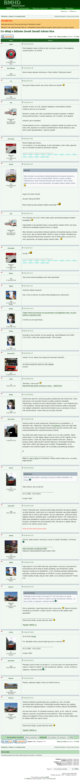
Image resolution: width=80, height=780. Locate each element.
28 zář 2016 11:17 (27, 353)
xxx (11, 81)
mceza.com (52, 778)
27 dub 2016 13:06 (27, 419)
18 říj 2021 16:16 (27, 213)
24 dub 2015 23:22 (27, 697)
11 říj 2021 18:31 (27, 248)
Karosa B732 (10, 353)
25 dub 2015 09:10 (27, 660)
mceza (39, 778)
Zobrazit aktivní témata (73, 16)
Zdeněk (11, 535)
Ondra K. (11, 587)
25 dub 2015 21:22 (27, 535)
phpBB (47, 777)
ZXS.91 (11, 468)
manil (11, 44)
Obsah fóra (4, 16)
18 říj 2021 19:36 (27, 164)
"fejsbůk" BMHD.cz (29, 625)
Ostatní (11, 16)
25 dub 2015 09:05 (27, 678)
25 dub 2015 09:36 (27, 632)
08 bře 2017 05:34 (27, 331)
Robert (11, 273)
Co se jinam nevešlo (19, 16)
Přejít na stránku (61, 36)
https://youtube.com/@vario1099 (34, 549)
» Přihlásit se (72, 11)
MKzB (11, 286)
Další (77, 36)
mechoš (11, 164)
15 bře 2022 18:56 (27, 44)
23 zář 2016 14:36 (27, 378)
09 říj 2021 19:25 (27, 286)
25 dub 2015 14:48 (27, 562)
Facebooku (56, 426)
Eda (11, 102)
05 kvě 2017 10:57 (27, 308)
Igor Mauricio (11, 68)
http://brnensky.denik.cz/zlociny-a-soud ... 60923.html (42, 386)
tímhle (33, 636)
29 (74, 36)
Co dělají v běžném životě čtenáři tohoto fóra (27, 31)
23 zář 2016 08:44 (27, 394)
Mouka (11, 308)
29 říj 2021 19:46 (27, 138)
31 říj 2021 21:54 (27, 102)
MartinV (11, 678)
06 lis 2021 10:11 (27, 81)
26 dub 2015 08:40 (27, 468)
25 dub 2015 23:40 (27, 505)
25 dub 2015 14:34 (27, 586)
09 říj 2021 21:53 (27, 273)
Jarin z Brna (10, 419)
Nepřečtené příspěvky (60, 16)
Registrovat (63, 11)
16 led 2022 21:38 (27, 68)
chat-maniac (11, 139)
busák (11, 379)
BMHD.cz (29, 778)
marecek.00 (11, 506)
